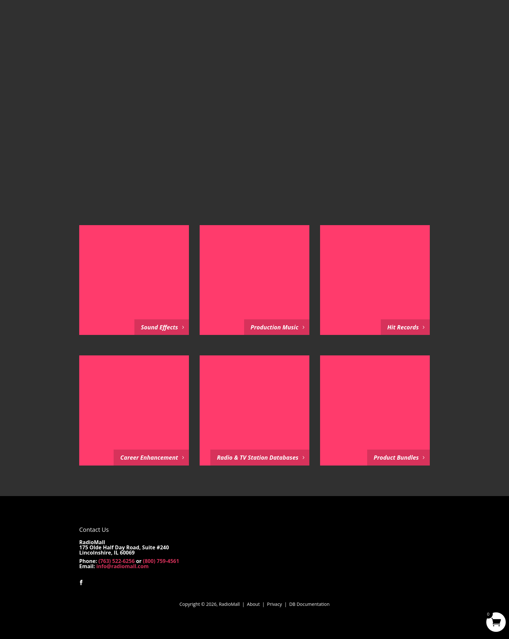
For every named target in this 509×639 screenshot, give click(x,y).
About (253, 604)
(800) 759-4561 (161, 561)
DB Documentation (309, 604)
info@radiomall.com (122, 566)
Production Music (274, 327)
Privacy (274, 604)
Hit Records (403, 327)
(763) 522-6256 (116, 561)
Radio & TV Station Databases (257, 457)
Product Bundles (396, 457)
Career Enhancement (149, 457)
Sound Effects (159, 327)
